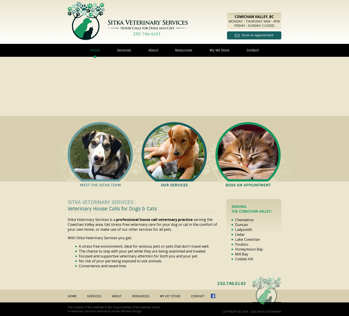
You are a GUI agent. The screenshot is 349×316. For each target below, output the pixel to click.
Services (124, 50)
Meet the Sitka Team (100, 184)
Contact (253, 50)
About (153, 50)
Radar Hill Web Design (127, 311)
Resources (183, 50)
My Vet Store (219, 50)
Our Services (174, 184)
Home (95, 50)
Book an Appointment (258, 35)
